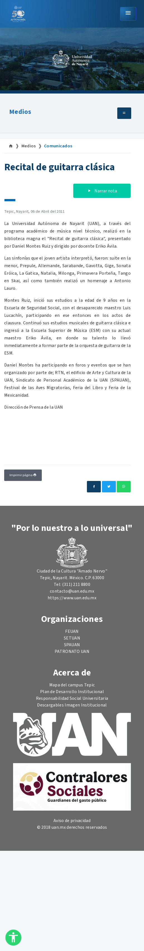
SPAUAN (72, 645)
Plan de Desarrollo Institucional (72, 692)
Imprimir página (22, 475)
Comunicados (58, 146)
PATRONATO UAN (72, 651)
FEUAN (72, 631)
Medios (20, 112)
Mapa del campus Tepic (72, 685)
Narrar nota (102, 191)
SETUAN (72, 638)
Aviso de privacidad (72, 821)
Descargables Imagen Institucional (72, 705)
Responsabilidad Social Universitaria (72, 698)
